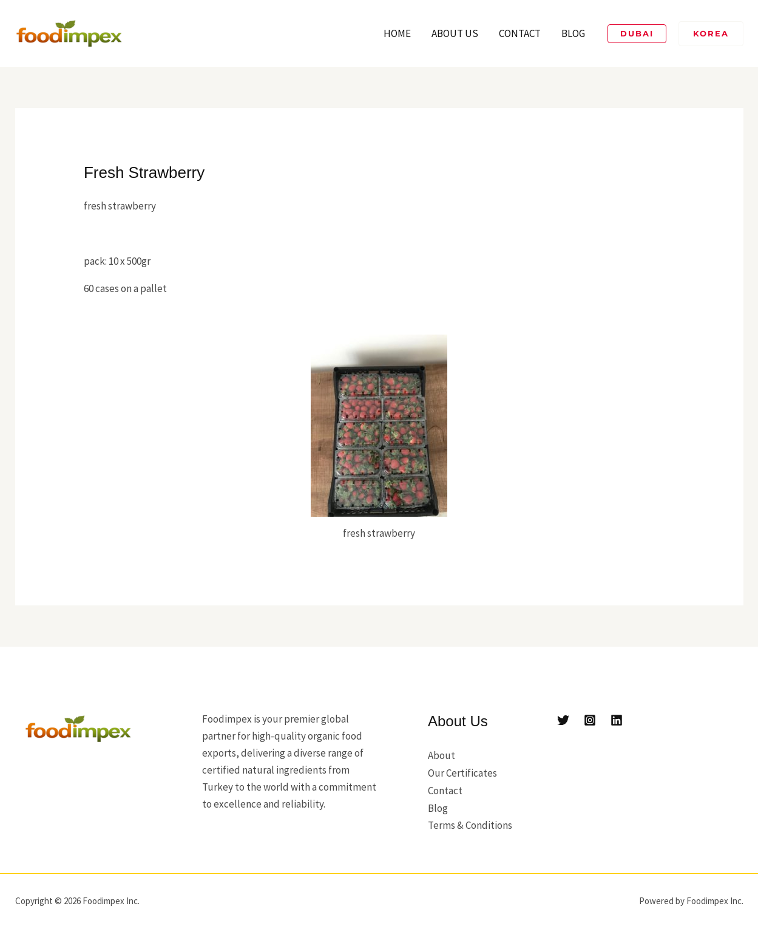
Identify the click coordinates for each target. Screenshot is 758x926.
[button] (636, 33)
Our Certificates (462, 772)
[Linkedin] (617, 720)
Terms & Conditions (470, 823)
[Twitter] (563, 720)
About (441, 755)
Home (397, 33)
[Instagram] (590, 720)
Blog (573, 33)
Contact (520, 33)
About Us (454, 33)
